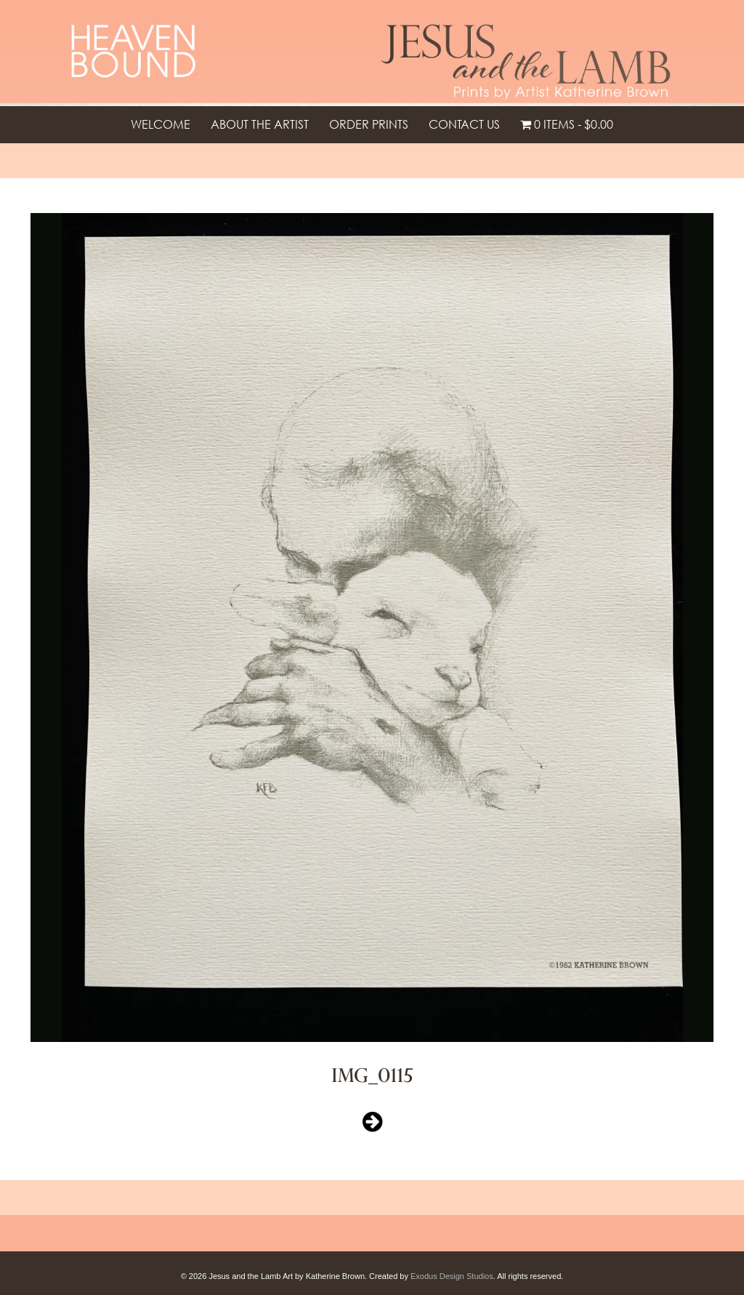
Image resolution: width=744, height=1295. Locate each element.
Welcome (160, 124)
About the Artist (260, 124)
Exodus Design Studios (452, 1276)
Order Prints (368, 124)
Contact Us (464, 124)
